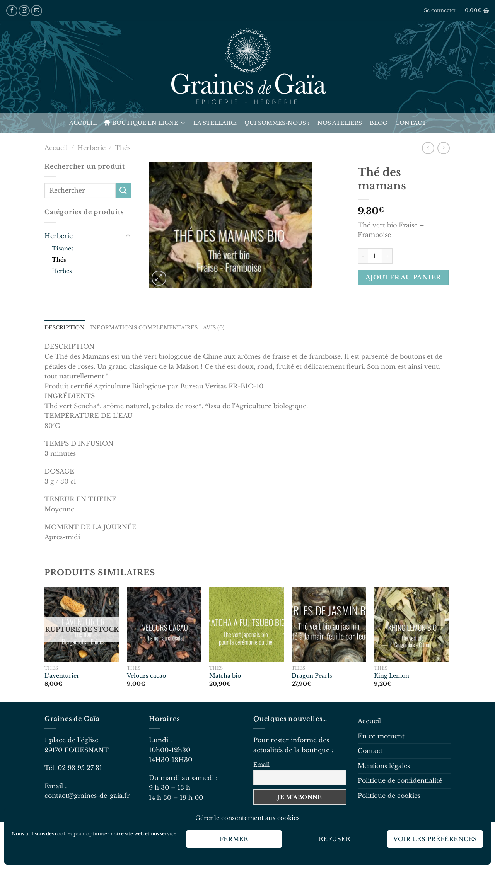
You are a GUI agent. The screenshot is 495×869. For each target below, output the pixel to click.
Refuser (334, 839)
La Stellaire (215, 122)
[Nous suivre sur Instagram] (24, 10)
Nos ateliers (339, 122)
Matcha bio (225, 675)
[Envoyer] (123, 190)
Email (261, 764)
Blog (378, 122)
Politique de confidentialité (400, 780)
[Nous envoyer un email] (36, 10)
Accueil (83, 122)
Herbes (62, 271)
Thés (122, 148)
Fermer (234, 839)
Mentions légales (384, 766)
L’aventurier (61, 675)
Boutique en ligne (149, 122)
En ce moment (381, 736)
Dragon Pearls (312, 675)
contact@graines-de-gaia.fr (87, 795)
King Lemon (391, 675)
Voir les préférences (435, 839)
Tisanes (63, 248)
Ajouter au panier (403, 277)
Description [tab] (64, 328)
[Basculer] (128, 235)
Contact (410, 122)
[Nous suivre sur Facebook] (11, 10)
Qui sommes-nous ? (277, 122)
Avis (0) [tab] (213, 328)
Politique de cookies (389, 795)
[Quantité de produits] (374, 256)
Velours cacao (146, 675)
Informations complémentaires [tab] (144, 328)
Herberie (91, 148)
